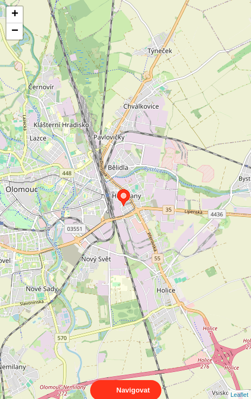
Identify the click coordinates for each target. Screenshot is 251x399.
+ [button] (14, 14)
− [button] (14, 31)
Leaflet (239, 385)
